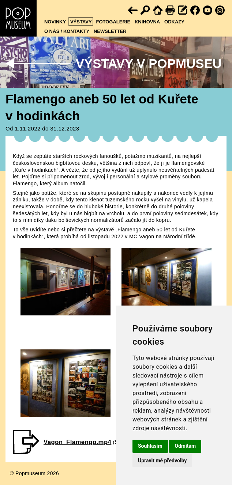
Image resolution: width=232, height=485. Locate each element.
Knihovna (147, 21)
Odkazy (174, 21)
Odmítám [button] (185, 446)
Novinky (55, 21)
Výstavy (81, 21)
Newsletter (110, 31)
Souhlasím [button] (150, 446)
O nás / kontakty (66, 31)
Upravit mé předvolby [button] (162, 460)
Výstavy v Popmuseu (149, 63)
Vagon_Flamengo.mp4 (77, 442)
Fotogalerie (113, 21)
